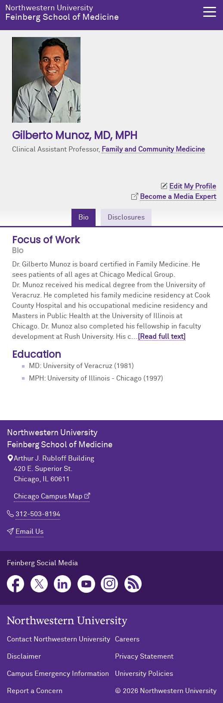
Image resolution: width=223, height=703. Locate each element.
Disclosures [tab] (126, 217)
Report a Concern (34, 691)
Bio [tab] (83, 217)
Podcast (133, 584)
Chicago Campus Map (48, 496)
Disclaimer (24, 656)
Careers (127, 639)
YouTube (86, 584)
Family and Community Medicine (153, 149)
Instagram (109, 584)
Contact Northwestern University (58, 639)
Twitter (39, 584)
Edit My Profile (192, 186)
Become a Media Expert (178, 196)
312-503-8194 (37, 514)
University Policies (144, 673)
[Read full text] (162, 336)
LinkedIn (62, 584)
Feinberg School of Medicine (99, 13)
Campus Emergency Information (58, 673)
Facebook (16, 584)
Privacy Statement (144, 656)
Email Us (29, 531)
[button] (209, 12)
